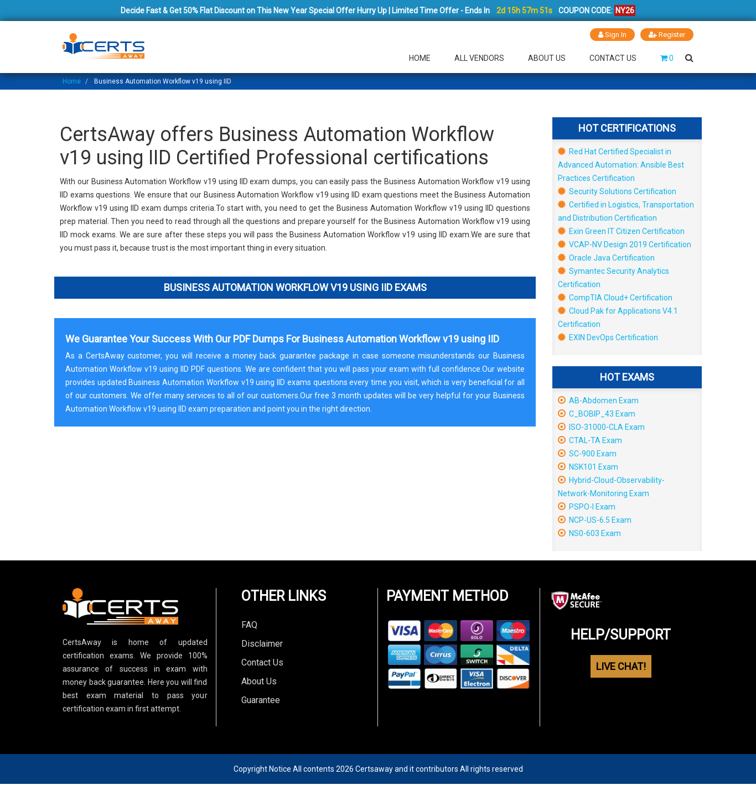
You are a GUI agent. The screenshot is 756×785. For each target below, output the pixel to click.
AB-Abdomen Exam (598, 400)
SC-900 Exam (587, 453)
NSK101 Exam (588, 466)
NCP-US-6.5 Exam (594, 519)
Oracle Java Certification (606, 257)
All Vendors (479, 57)
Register (667, 34)
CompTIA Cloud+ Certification (615, 297)
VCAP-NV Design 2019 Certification (624, 244)
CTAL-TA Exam (590, 439)
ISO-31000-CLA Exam (601, 426)
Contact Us (612, 57)
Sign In (612, 34)
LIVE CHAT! (621, 666)
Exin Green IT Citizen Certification (621, 230)
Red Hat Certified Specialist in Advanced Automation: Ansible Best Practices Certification (621, 164)
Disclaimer (262, 643)
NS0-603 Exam (589, 532)
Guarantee (260, 699)
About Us (547, 57)
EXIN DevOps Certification (608, 336)
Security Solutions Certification (617, 190)
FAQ (249, 624)
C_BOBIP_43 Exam (596, 413)
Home (420, 57)
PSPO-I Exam (586, 506)
